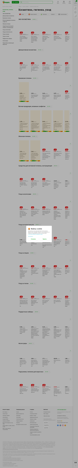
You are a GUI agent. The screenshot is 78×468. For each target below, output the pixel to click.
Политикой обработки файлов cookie (35, 234)
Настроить (30, 236)
